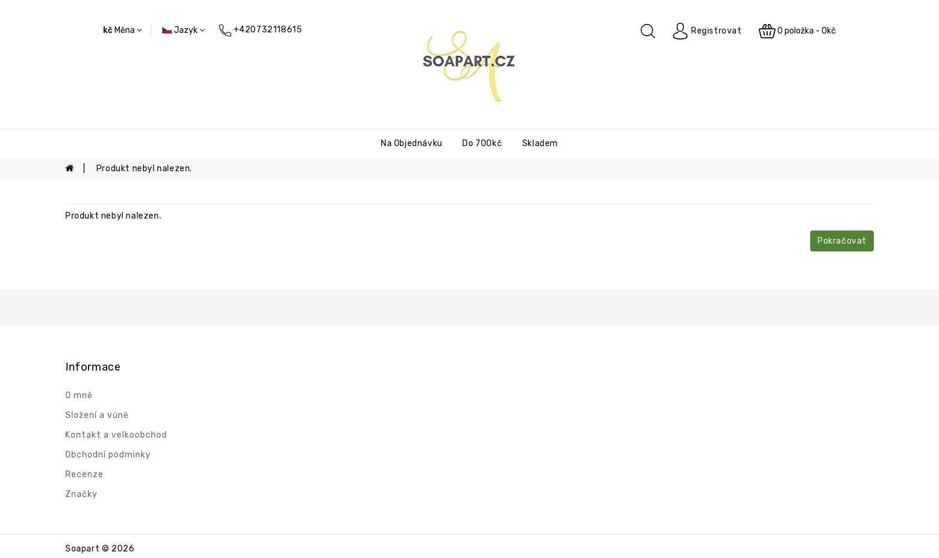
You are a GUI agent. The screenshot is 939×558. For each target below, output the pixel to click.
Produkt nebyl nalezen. (144, 168)
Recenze (84, 474)
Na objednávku (412, 143)
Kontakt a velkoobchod (116, 435)
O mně (79, 395)
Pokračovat (842, 241)
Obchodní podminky (108, 455)
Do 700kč (482, 143)
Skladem (540, 143)
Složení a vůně (97, 415)
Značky (81, 494)
